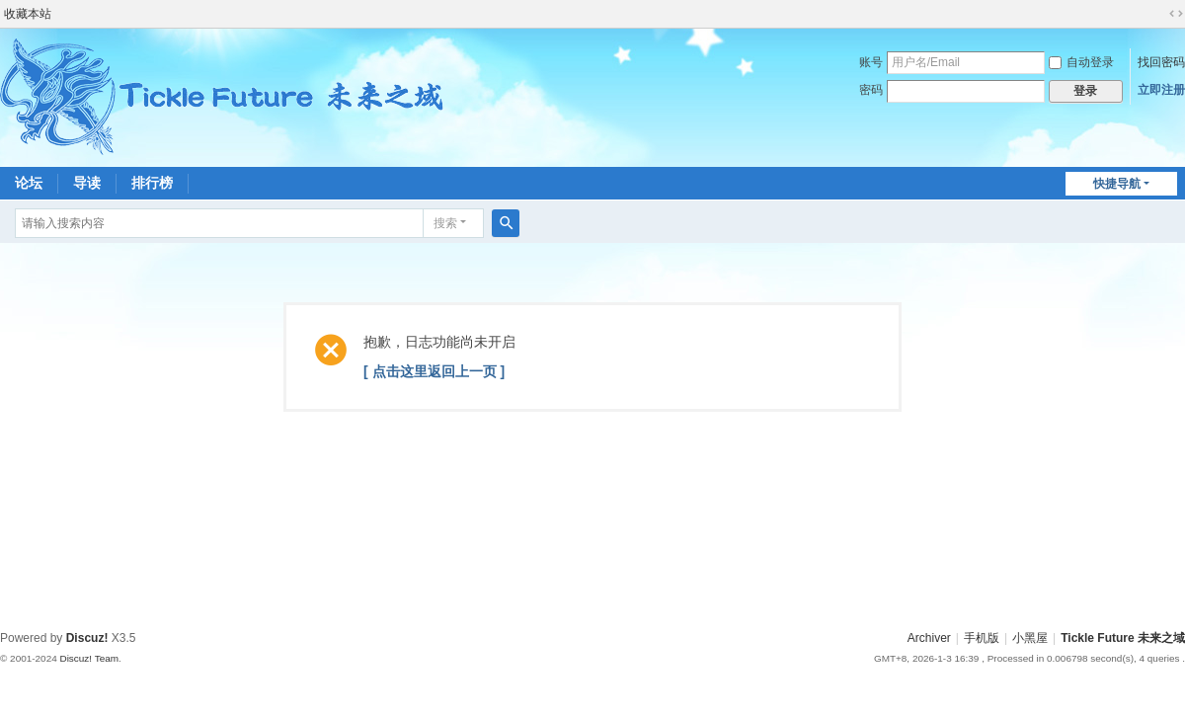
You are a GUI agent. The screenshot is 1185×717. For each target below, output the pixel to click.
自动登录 (1081, 62)
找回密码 (1161, 62)
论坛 (28, 183)
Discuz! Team (88, 658)
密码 (871, 90)
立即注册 (1161, 90)
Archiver (929, 638)
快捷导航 (1117, 184)
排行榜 (152, 183)
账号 (871, 62)
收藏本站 (27, 14)
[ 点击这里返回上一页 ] (434, 371)
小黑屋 (1030, 638)
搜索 (445, 223)
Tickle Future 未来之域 (1123, 638)
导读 (87, 183)
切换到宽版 (1176, 14)
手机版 (981, 638)
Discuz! (87, 638)
